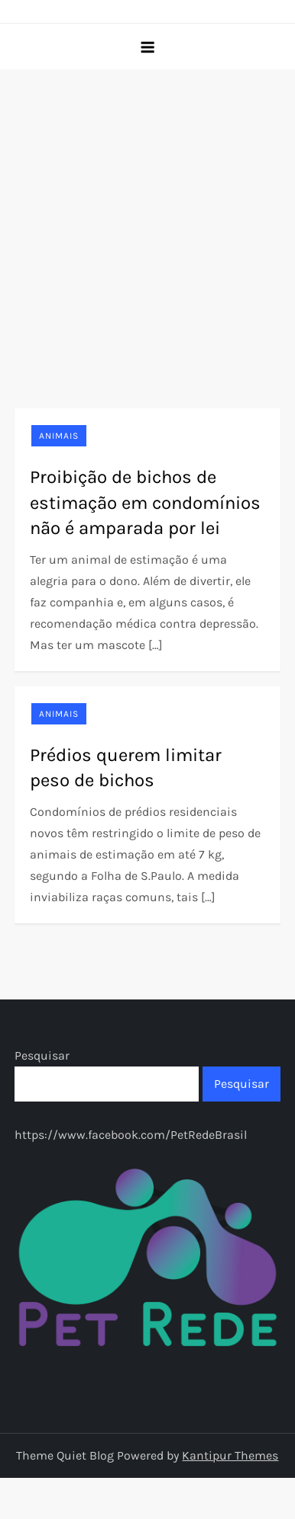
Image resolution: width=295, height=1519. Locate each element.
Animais (59, 435)
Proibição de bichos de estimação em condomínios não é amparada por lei (145, 502)
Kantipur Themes (230, 1455)
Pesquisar (42, 1055)
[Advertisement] (143, 220)
